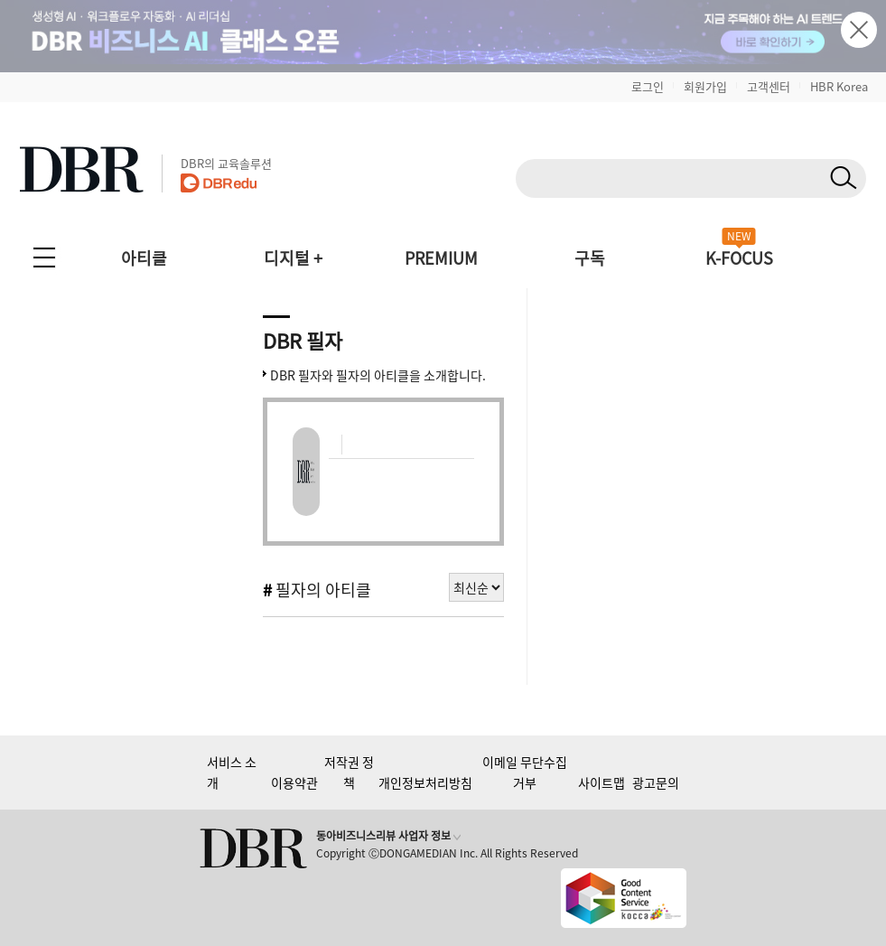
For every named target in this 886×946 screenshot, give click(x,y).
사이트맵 (601, 782)
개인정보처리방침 (425, 782)
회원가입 (705, 86)
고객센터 (768, 86)
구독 (589, 258)
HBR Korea (839, 86)
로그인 (647, 86)
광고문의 (655, 782)
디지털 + (293, 258)
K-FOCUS (739, 258)
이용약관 (294, 782)
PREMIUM (441, 258)
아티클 (144, 258)
